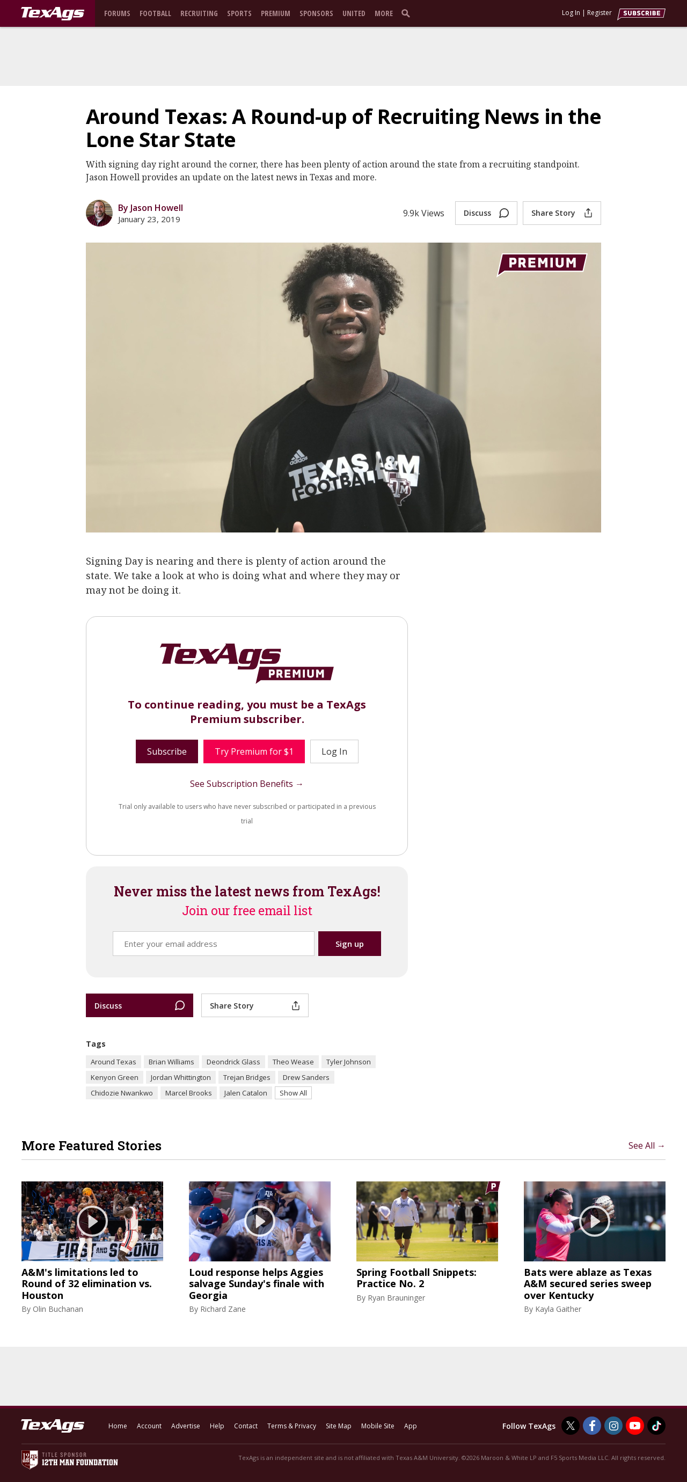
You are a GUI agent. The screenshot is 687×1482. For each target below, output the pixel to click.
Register (599, 12)
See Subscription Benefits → (247, 784)
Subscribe (167, 751)
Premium (275, 13)
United (354, 13)
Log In (571, 12)
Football (155, 13)
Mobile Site (377, 1425)
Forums (117, 13)
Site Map (339, 1425)
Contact (246, 1425)
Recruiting (199, 13)
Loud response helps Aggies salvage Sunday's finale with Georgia (256, 1284)
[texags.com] (52, 14)
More (384, 13)
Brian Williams (171, 1062)
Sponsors (316, 13)
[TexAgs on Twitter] (570, 1426)
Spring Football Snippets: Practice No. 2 (416, 1278)
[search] (407, 13)
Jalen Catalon (245, 1093)
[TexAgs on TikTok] (656, 1426)
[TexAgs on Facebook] (592, 1426)
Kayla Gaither (558, 1309)
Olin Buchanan (58, 1309)
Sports (239, 13)
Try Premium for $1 (254, 751)
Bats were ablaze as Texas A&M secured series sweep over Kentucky (588, 1284)
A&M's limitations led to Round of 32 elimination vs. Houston (86, 1284)
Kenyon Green (114, 1077)
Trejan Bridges (247, 1077)
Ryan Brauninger (396, 1298)
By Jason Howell (150, 208)
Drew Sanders (306, 1077)
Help (217, 1425)
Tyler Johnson (348, 1062)
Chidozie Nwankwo (122, 1093)
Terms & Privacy (291, 1425)
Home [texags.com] (117, 1425)
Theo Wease (293, 1062)
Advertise (185, 1425)
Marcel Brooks (188, 1093)
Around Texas (113, 1062)
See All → (647, 1145)
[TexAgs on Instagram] (613, 1426)
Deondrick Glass (233, 1062)
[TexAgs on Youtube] (635, 1426)
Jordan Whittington (181, 1077)
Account (149, 1425)
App (410, 1425)
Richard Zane (223, 1309)
